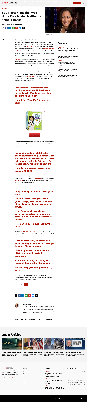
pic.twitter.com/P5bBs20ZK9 (37, 164)
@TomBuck (39, 240)
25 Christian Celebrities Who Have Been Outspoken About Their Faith (67, 70)
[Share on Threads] (23, 28)
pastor (43, 319)
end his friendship (45, 40)
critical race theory (48, 48)
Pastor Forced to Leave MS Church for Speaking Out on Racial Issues (67, 76)
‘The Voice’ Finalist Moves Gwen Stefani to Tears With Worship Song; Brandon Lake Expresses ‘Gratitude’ (68, 50)
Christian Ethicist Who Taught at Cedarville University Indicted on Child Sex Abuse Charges (74, 354)
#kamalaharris (23, 319)
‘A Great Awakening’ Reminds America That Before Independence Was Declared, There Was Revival (11, 354)
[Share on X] (3, 28)
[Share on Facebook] (6, 28)
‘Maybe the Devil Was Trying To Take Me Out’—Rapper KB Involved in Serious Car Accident (54, 354)
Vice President (49, 319)
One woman (18, 59)
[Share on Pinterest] (16, 28)
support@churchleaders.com (12, 377)
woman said (30, 76)
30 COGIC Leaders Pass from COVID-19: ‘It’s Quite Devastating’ (68, 57)
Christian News (5, 8)
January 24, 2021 (23, 171)
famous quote (19, 180)
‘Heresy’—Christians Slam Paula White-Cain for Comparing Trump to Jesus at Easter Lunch (32, 354)
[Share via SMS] (20, 28)
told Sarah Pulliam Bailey (28, 231)
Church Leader (31, 319)
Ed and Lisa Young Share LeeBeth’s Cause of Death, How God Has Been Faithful (66, 63)
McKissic (29, 46)
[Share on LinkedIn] (9, 28)
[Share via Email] (13, 28)
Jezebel (38, 319)
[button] (83, 3)
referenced (37, 178)
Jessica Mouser (18, 24)
